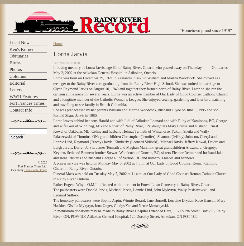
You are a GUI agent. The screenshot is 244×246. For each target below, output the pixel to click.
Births (15, 62)
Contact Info (20, 110)
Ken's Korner (21, 49)
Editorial (17, 83)
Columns (17, 76)
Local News (20, 42)
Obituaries (18, 56)
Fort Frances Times (27, 103)
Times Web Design (35, 170)
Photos (15, 69)
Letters (15, 89)
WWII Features (23, 96)
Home (58, 44)
